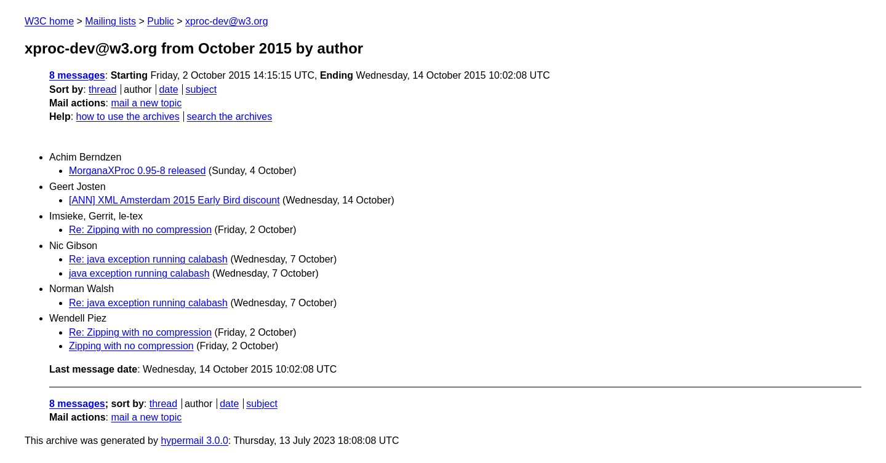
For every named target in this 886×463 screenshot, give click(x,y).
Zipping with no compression (131, 346)
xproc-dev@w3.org (226, 21)
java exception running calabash (139, 273)
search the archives (230, 116)
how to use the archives (128, 116)
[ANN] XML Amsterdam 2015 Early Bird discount (174, 200)
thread (102, 89)
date (168, 89)
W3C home (49, 21)
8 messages (77, 75)
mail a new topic (146, 103)
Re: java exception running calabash (148, 259)
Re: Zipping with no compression (140, 229)
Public (160, 21)
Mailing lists (110, 21)
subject (201, 89)
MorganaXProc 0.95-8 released (137, 170)
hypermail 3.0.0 (194, 440)
